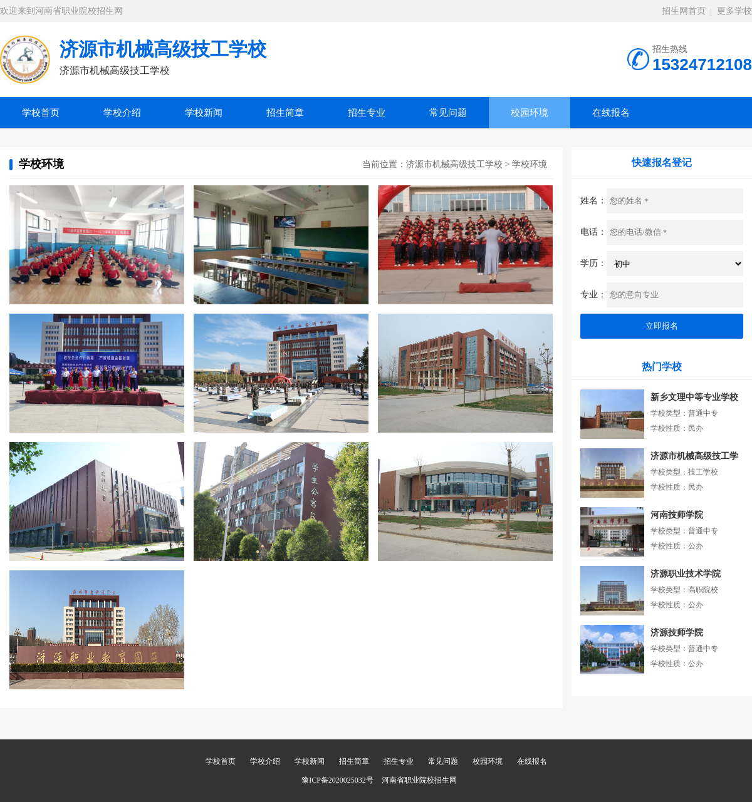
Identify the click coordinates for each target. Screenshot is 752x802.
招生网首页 (684, 11)
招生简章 (285, 113)
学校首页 (41, 113)
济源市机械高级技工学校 (454, 164)
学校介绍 (122, 113)
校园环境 (529, 113)
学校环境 (529, 164)
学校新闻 (203, 113)
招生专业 (366, 113)
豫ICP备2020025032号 (337, 780)
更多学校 (734, 11)
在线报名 (611, 113)
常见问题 (448, 113)
